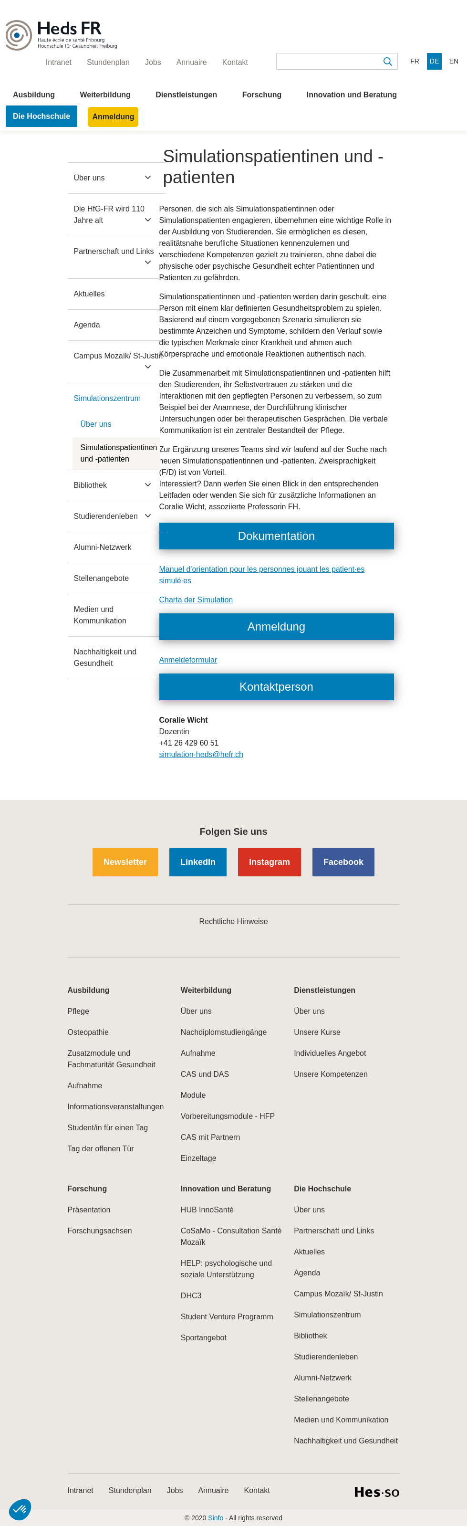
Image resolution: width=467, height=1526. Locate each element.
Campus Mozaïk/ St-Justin (118, 356)
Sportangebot (204, 1338)
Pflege (78, 1011)
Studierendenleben (106, 516)
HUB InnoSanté (207, 1210)
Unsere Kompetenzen (331, 1074)
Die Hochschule (41, 116)
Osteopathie (88, 1032)
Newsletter (125, 862)
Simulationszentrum (107, 398)
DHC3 (191, 1296)
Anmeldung (113, 117)
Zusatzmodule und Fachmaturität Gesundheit (112, 1059)
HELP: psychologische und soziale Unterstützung (226, 1269)
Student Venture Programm (227, 1317)
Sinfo (215, 1518)
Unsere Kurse (317, 1032)
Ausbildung (34, 95)
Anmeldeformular (188, 660)
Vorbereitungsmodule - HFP (228, 1116)
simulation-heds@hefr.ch (201, 754)
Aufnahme (85, 1086)
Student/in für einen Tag (108, 1128)
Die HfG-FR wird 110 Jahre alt (109, 214)
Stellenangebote (101, 578)
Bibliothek (90, 485)
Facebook (343, 862)
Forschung (262, 95)
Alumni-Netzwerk (103, 547)
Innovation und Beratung (352, 95)
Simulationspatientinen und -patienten (119, 453)
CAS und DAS (205, 1074)
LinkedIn (198, 862)
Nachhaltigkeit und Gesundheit (105, 657)
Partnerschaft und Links (114, 251)
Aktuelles (89, 294)
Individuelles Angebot (330, 1053)
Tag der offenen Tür (101, 1149)
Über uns (89, 178)
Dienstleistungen (186, 95)
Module (193, 1095)
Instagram (269, 862)
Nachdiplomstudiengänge (224, 1032)
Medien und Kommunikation (100, 615)
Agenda (87, 325)
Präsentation (89, 1210)
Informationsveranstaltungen (116, 1107)
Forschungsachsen (100, 1231)
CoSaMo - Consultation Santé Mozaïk (231, 1236)
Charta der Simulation (196, 600)
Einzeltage (199, 1158)
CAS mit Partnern (210, 1137)
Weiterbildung (105, 95)
